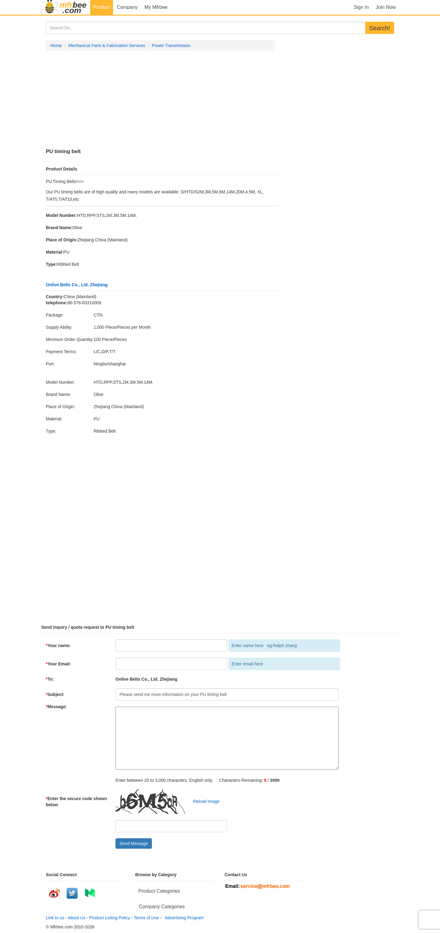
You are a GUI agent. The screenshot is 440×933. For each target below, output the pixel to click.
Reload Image (203, 801)
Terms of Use (146, 917)
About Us (77, 917)
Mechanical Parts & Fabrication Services (106, 45)
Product (101, 7)
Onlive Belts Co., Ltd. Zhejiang (77, 284)
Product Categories (159, 891)
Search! (379, 28)
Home (56, 45)
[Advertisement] (160, 100)
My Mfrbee (156, 7)
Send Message (133, 843)
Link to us (55, 917)
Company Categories (162, 906)
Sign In (361, 7)
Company (127, 7)
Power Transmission (171, 45)
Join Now (386, 7)
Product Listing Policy (109, 917)
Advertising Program (183, 917)
